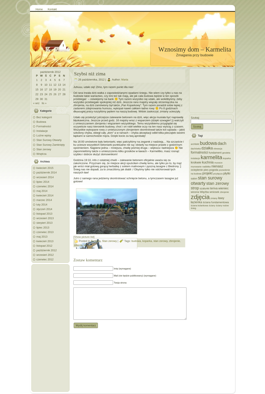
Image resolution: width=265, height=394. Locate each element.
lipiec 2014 (42, 181)
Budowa (41, 121)
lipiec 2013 (42, 227)
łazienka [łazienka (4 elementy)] (196, 202)
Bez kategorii (44, 117)
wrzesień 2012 (45, 254)
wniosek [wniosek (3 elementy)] (214, 191)
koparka (147, 241)
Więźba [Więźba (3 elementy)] (204, 191)
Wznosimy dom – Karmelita (194, 49)
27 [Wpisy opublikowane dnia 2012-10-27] (59, 94)
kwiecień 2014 (44, 195)
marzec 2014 (44, 200)
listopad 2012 (44, 245)
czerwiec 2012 (45, 259)
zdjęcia (78, 245)
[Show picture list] (83, 236)
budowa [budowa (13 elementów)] (208, 143)
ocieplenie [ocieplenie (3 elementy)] (197, 169)
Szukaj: (195, 117)
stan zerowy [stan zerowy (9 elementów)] (217, 183)
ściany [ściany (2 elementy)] (212, 205)
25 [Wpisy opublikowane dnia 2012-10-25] (50, 94)
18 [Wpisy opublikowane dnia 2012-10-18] (50, 89)
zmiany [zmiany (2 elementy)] (213, 198)
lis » (44, 103)
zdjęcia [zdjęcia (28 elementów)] (200, 196)
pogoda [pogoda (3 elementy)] (213, 169)
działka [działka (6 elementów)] (207, 148)
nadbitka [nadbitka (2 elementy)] (206, 166)
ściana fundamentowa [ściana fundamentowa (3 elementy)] (216, 202)
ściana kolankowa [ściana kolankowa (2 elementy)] (199, 205)
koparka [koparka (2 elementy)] (227, 158)
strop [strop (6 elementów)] (195, 188)
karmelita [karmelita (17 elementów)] (211, 157)
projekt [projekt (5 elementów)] (207, 173)
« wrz (36, 103)
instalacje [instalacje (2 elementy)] (195, 158)
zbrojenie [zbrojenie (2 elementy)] (224, 192)
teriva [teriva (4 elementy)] (213, 188)
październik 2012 (46, 250)
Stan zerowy (43, 149)
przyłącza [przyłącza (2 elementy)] (218, 173)
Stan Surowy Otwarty (49, 140)
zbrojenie (174, 241)
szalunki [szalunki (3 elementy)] (204, 188)
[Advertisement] (50, 328)
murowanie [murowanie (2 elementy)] (196, 166)
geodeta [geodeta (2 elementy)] (226, 152)
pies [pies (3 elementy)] (206, 169)
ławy (86, 245)
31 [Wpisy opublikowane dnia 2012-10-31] (45, 99)
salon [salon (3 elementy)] (194, 178)
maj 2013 (41, 236)
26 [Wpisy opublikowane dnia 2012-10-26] (55, 94)
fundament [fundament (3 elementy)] (215, 152)
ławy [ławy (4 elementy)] (221, 198)
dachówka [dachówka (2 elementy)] (196, 148)
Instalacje (42, 130)
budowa (136, 241)
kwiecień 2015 (44, 167)
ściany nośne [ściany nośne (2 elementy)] (222, 205)
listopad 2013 (44, 213)
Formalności (43, 126)
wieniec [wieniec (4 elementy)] (223, 188)
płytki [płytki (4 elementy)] (226, 173)
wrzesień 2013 (45, 218)
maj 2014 (41, 190)
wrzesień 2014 (45, 177)
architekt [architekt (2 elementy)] (195, 144)
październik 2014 (46, 172)
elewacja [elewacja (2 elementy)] (218, 148)
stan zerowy (160, 241)
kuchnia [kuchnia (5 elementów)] (208, 162)
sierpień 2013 (44, 222)
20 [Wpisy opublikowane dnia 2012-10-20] (59, 89)
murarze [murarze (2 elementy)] (218, 162)
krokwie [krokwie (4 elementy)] (196, 162)
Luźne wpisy (43, 135)
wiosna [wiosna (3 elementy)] (195, 191)
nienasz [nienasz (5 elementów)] (217, 166)
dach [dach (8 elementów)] (222, 143)
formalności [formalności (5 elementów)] (199, 152)
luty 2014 (41, 204)
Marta (124, 79)
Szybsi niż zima (89, 73)
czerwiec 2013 (45, 232)
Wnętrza (41, 153)
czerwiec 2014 (45, 186)
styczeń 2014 (44, 209)
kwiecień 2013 (44, 241)
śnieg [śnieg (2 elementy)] (193, 208)
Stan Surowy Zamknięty (50, 144)
